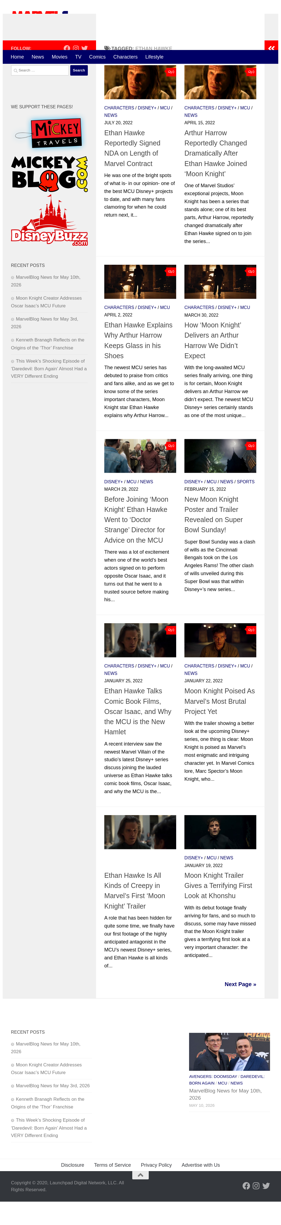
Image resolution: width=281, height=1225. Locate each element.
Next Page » (240, 1008)
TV (78, 57)
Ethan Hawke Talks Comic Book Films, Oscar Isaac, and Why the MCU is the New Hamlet (138, 735)
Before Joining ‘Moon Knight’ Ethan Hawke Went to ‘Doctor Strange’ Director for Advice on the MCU (136, 543)
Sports (246, 505)
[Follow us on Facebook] (67, 71)
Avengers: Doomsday (213, 1100)
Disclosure (72, 1188)
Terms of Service (112, 1188)
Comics (97, 57)
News (38, 57)
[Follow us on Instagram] (75, 71)
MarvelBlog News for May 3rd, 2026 (53, 1109)
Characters (125, 57)
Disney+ (147, 131)
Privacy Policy (156, 1188)
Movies (59, 57)
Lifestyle (154, 57)
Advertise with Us (201, 1188)
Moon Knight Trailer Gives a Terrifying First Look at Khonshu (218, 909)
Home (17, 57)
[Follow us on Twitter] (84, 71)
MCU (165, 131)
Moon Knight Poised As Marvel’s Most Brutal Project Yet (219, 725)
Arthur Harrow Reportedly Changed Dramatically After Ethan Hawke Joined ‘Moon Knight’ (215, 176)
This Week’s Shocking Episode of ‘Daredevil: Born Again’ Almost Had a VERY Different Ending (49, 392)
